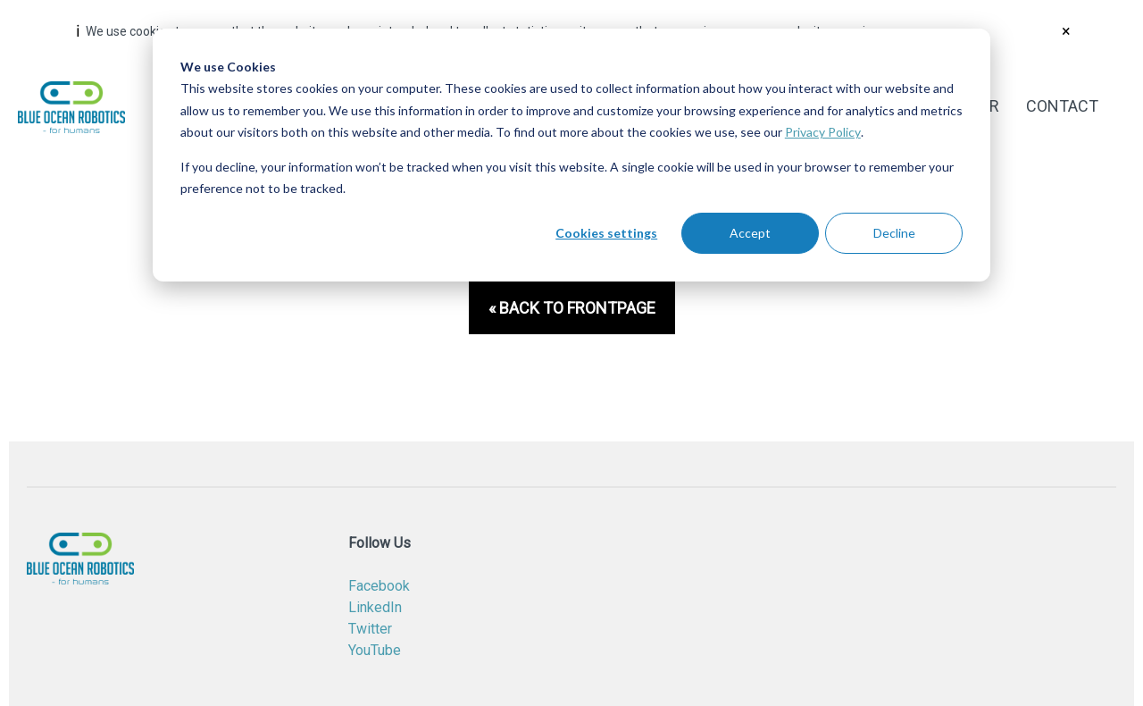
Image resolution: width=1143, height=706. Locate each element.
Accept (750, 232)
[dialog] (571, 155)
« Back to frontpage (571, 307)
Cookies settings (606, 232)
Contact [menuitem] (1062, 106)
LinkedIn (375, 607)
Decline (894, 232)
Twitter (370, 628)
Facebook (379, 585)
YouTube (374, 650)
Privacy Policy (823, 131)
